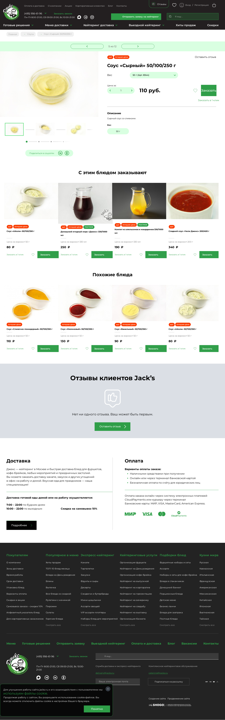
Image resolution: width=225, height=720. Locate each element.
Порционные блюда (171, 594)
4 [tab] (63, 141)
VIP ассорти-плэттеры (93, 613)
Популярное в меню (62, 556)
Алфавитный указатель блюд (23, 613)
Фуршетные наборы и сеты (175, 563)
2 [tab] (38, 141)
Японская (205, 607)
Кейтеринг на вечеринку (134, 600)
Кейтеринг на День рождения (137, 569)
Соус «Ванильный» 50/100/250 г (139, 327)
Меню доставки (56, 25)
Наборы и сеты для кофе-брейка (178, 575)
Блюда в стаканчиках (172, 582)
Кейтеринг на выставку (133, 613)
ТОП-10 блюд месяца (58, 569)
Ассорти (164, 569)
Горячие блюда (54, 619)
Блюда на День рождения (60, 575)
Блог (110, 6)
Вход (188, 5)
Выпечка (51, 588)
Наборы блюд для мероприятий (99, 619)
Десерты (86, 588)
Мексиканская (208, 594)
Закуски (85, 575)
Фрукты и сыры (89, 582)
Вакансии (189, 644)
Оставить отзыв (212, 57)
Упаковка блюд (15, 588)
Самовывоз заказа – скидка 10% (24, 607)
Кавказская (206, 569)
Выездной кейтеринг (145, 25)
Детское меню (168, 600)
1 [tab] (26, 141)
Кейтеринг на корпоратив (135, 588)
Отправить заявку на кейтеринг (140, 16)
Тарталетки (87, 569)
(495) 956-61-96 (33, 13)
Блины (49, 582)
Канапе (85, 563)
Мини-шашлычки (91, 600)
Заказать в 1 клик (201, 100)
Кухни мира (209, 556)
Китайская (206, 600)
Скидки (213, 25)
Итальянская (207, 575)
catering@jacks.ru (158, 673)
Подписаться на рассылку (169, 682)
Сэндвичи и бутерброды (95, 594)
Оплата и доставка (34, 6)
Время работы (14, 575)
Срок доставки (14, 582)
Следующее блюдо (136, 45)
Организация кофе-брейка (135, 575)
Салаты (50, 613)
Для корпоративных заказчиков (25, 619)
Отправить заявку (71, 644)
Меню (11, 644)
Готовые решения (16, 25)
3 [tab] (51, 141)
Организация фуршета (133, 563)
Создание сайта (157, 700)
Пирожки (51, 607)
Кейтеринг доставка (98, 25)
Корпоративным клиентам (90, 6)
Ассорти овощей (90, 607)
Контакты (121, 6)
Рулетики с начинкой (58, 600)
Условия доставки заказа (77, 505)
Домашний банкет (170, 588)
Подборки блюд (173, 556)
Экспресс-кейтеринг (97, 556)
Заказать (201, 90)
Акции (68, 6)
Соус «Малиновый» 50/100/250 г (85, 327)
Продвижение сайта (178, 700)
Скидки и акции (15, 600)
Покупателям (17, 556)
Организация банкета (133, 619)
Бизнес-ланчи (168, 607)
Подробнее (19, 525)
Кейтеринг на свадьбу (132, 607)
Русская (204, 563)
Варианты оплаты (16, 594)
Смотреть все (53, 625)
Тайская (204, 619)
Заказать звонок (63, 13)
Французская (207, 582)
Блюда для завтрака (171, 613)
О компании (54, 6)
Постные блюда (169, 619)
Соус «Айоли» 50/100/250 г (27, 229)
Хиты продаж (186, 25)
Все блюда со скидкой (58, 594)
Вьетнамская (207, 613)
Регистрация (202, 5)
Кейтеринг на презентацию (136, 594)
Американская (208, 588)
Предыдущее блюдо (89, 45)
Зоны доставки (14, 569)
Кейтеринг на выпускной (134, 582)
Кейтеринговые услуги (138, 556)
